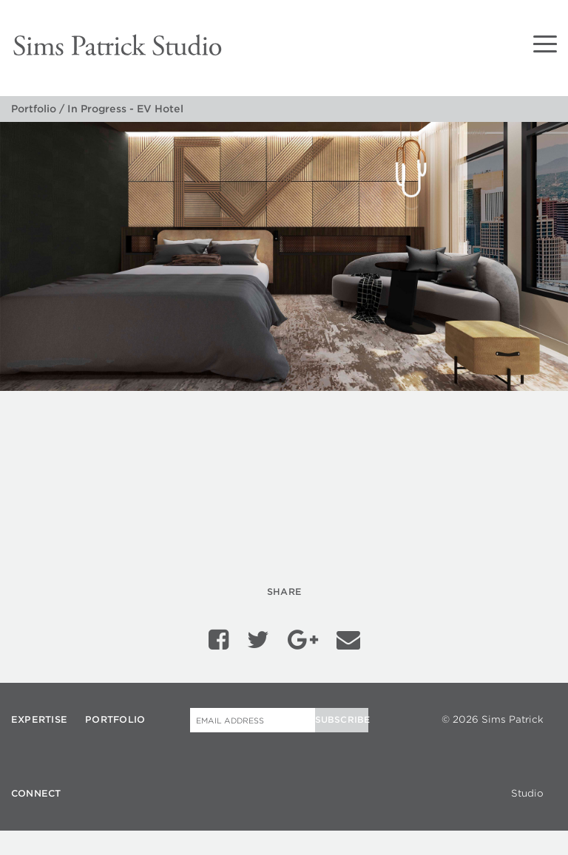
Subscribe (342, 715)
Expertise (39, 715)
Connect (36, 788)
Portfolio (33, 109)
